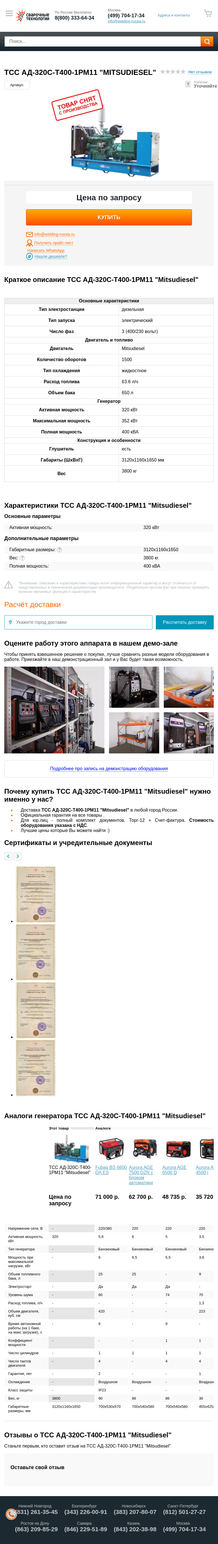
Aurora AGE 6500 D (174, 1170)
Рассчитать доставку (185, 622)
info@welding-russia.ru (54, 234)
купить (109, 217)
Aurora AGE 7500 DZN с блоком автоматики (141, 1175)
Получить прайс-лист (53, 243)
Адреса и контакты (174, 15)
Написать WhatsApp (46, 250)
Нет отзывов (200, 72)
